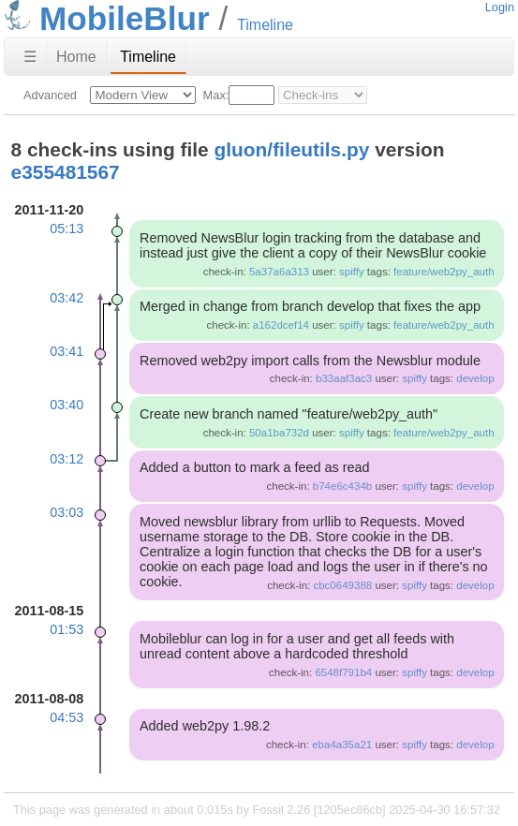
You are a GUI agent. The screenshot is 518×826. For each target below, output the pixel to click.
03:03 (66, 512)
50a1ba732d (279, 432)
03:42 (66, 297)
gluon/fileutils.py (292, 149)
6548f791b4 (343, 672)
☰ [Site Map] (30, 57)
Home (76, 57)
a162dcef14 (281, 325)
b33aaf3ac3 (344, 378)
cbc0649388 (342, 585)
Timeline (148, 57)
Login (499, 7)
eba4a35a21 (342, 744)
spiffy (351, 271)
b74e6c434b (342, 486)
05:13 (66, 228)
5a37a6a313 (279, 271)
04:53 (66, 717)
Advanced (50, 95)
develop (475, 378)
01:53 (66, 629)
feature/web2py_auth (444, 271)
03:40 (66, 404)
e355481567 (65, 172)
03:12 (66, 458)
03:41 (66, 351)
